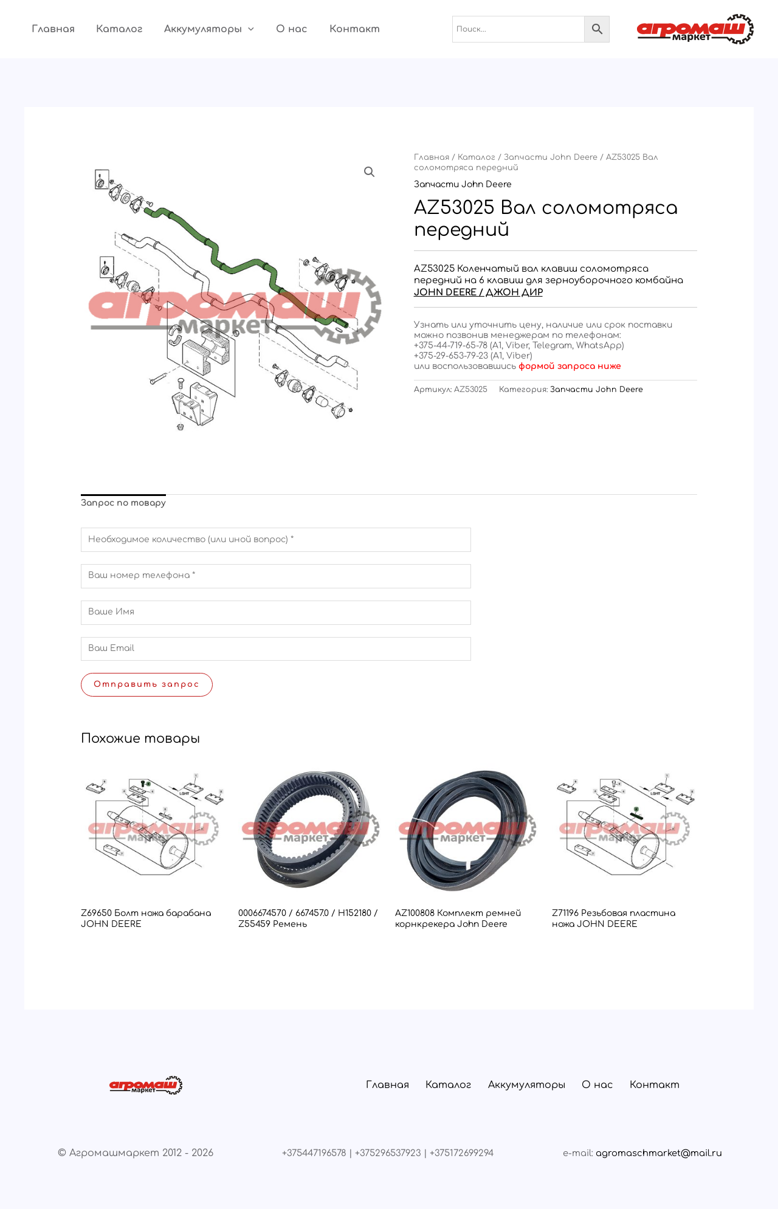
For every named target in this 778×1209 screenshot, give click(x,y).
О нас (274, 29)
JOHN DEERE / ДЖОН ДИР (479, 292)
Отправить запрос (147, 684)
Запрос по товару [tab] (123, 503)
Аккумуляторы (195, 29)
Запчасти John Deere (550, 157)
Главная (45, 29)
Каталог (109, 29)
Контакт (333, 29)
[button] (234, 29)
